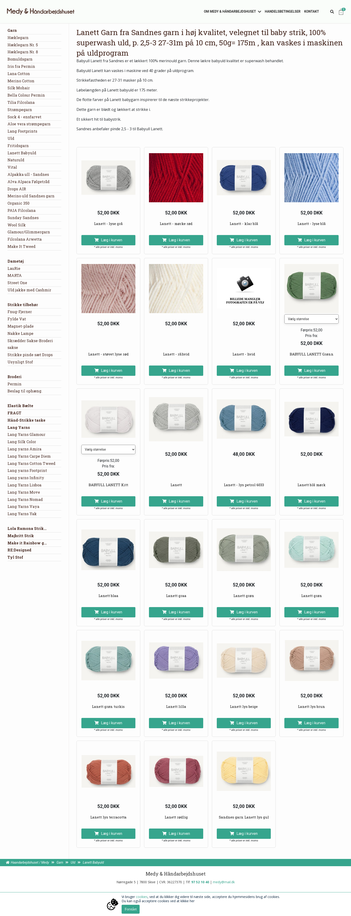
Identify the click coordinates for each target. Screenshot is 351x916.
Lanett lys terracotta (108, 817)
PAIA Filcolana (21, 210)
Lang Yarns (18, 427)
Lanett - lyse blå (311, 223)
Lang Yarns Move (23, 492)
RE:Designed (19, 549)
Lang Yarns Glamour (26, 434)
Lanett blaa (108, 595)
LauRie (13, 268)
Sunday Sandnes (23, 217)
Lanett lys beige (244, 706)
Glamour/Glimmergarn (28, 231)
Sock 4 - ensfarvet (24, 116)
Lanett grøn (243, 595)
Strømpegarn (19, 109)
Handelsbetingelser (283, 11)
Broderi (14, 376)
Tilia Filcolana (21, 102)
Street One (17, 282)
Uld (10, 138)
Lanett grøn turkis (108, 706)
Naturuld (15, 159)
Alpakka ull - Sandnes (28, 174)
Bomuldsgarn (20, 59)
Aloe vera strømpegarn (29, 123)
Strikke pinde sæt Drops (30, 354)
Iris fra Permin (21, 66)
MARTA (14, 275)
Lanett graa (176, 595)
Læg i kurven (108, 240)
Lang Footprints (22, 131)
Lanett (176, 484)
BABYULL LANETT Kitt (108, 484)
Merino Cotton (20, 80)
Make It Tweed (21, 246)
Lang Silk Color (21, 441)
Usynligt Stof (20, 361)
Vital (12, 167)
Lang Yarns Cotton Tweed (31, 463)
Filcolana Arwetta (24, 239)
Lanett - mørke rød (176, 223)
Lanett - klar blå (244, 223)
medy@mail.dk (224, 882)
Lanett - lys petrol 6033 (244, 484)
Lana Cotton (18, 73)
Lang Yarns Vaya (23, 506)
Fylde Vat (16, 318)
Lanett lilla (176, 706)
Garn (12, 30)
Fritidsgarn (18, 145)
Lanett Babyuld (21, 152)
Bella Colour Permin (26, 95)
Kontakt (311, 11)
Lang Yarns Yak (22, 513)
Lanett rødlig (176, 817)
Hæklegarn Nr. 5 (22, 44)
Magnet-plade (20, 326)
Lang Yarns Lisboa (24, 484)
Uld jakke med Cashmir (29, 289)
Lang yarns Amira (24, 448)
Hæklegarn (18, 37)
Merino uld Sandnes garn (30, 195)
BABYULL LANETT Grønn (311, 354)
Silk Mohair (18, 87)
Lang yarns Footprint (27, 470)
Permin (14, 383)
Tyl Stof (15, 557)
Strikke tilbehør (22, 304)
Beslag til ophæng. (24, 390)
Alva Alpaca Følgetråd (28, 181)
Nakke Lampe (20, 333)
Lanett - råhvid (176, 354)
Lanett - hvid (243, 354)
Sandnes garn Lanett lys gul (244, 817)
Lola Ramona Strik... (27, 528)
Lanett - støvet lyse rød (108, 354)
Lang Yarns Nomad (25, 499)
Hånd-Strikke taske (26, 420)
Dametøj (15, 261)
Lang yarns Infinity (25, 477)
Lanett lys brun (311, 706)
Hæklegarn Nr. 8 (22, 51)
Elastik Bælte (20, 405)
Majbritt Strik (20, 535)
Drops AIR (16, 188)
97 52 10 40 (200, 882)
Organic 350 (18, 203)
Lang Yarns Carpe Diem (29, 456)
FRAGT (14, 412)
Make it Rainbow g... (27, 542)
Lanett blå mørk (311, 484)
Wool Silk (16, 224)
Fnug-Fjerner (19, 311)
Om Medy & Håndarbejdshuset (230, 11)
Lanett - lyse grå (108, 223)
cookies (142, 896)
